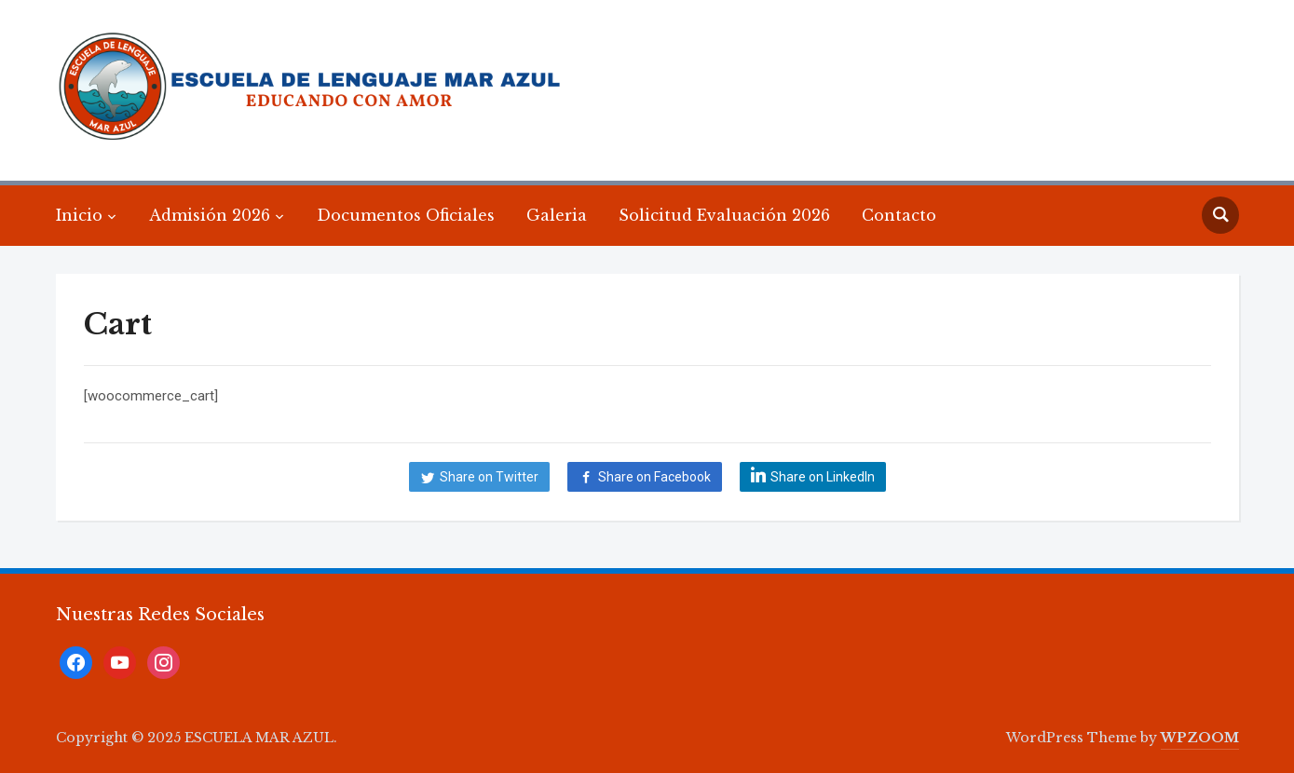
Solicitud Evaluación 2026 (724, 215)
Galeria (556, 215)
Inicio (79, 215)
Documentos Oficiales (406, 215)
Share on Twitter (489, 476)
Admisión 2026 (209, 215)
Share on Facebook (654, 476)
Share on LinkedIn (822, 476)
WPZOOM (1200, 737)
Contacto (899, 215)
